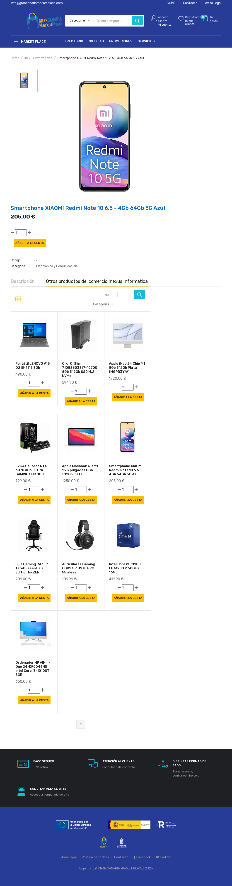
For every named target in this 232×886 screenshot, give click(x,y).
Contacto (190, 3)
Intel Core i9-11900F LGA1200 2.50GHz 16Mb (126, 568)
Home (15, 58)
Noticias (96, 41)
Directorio (73, 41)
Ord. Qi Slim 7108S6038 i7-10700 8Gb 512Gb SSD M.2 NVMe (79, 370)
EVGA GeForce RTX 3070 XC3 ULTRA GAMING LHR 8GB (31, 470)
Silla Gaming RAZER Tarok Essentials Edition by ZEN (31, 568)
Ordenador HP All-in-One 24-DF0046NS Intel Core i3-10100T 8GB (32, 668)
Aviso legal (69, 857)
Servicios (146, 41)
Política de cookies (95, 857)
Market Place (30, 41)
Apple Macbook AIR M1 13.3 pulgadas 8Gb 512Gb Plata (80, 470)
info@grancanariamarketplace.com (37, 3)
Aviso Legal (213, 3)
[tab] (24, 80)
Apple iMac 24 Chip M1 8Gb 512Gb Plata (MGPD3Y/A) (127, 368)
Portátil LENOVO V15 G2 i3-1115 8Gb (32, 366)
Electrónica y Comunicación (56, 266)
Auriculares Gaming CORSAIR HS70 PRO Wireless (78, 568)
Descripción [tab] (23, 281)
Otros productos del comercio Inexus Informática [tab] (97, 281)
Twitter (163, 857)
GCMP (171, 3)
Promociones (120, 41)
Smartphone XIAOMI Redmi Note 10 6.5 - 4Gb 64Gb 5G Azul (125, 470)
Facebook (142, 857)
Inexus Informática (38, 58)
